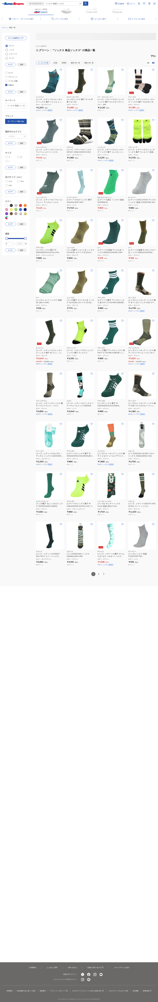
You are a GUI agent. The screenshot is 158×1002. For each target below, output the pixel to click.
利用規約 (10, 991)
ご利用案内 (32, 967)
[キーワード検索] (85, 4)
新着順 (64, 63)
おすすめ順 (43, 63)
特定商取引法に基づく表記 (26, 991)
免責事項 (43, 991)
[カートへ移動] (149, 3)
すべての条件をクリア (16, 38)
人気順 (55, 63)
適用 (21, 64)
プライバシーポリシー (59, 991)
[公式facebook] (88, 974)
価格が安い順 (75, 63)
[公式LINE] (88, 979)
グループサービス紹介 (122, 967)
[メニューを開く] (154, 4)
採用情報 (147, 991)
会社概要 (135, 991)
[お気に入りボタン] (60, 69)
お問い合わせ (72, 967)
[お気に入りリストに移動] (144, 3)
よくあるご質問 (52, 967)
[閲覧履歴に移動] (139, 4)
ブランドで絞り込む (15, 121)
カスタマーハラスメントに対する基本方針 (88, 991)
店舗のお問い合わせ (95, 967)
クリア (10, 64)
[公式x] (82, 974)
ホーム (4, 27)
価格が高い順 (88, 63)
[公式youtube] (101, 974)
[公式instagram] (94, 974)
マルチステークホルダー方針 (118, 991)
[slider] (6, 238)
